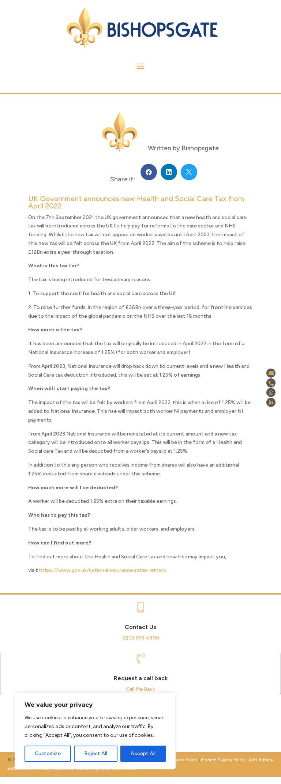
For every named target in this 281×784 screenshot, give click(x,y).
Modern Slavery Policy (223, 759)
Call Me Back (140, 689)
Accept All (143, 753)
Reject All (95, 753)
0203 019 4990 (140, 638)
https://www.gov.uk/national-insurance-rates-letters (102, 570)
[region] (95, 731)
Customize (48, 753)
